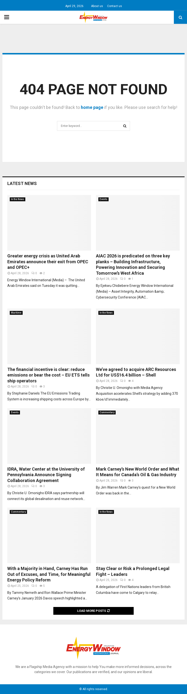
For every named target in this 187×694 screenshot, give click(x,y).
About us (97, 6)
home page (92, 107)
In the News (17, 199)
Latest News (22, 183)
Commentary (107, 412)
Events (103, 199)
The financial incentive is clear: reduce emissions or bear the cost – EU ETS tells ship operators (48, 375)
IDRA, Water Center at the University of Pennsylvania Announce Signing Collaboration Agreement (46, 474)
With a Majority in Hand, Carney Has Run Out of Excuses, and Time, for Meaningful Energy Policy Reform (49, 574)
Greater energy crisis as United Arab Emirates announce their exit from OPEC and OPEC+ (47, 261)
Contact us (114, 6)
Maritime (16, 312)
